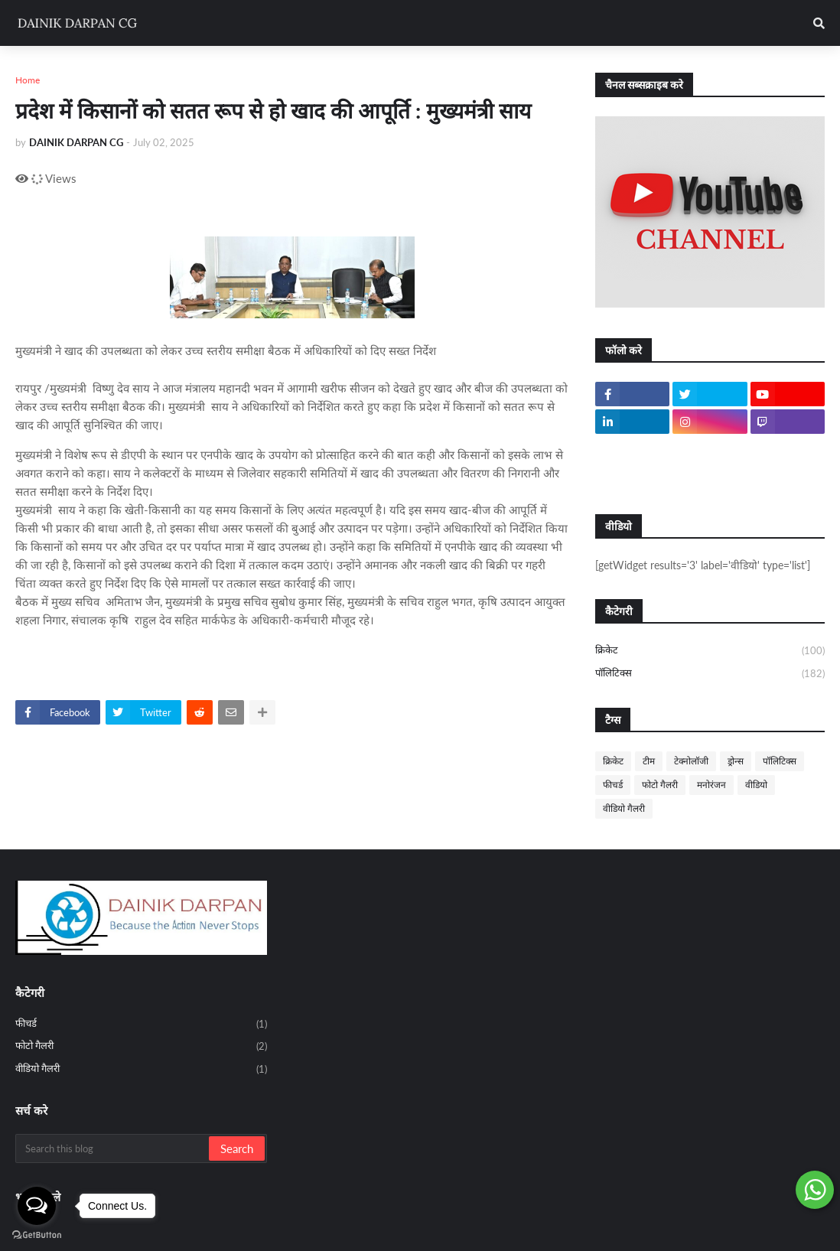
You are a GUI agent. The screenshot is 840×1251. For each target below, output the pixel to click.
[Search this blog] (113, 1148)
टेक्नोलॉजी (691, 761)
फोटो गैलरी (660, 784)
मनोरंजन (711, 784)
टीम (649, 761)
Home (27, 80)
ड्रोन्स (736, 761)
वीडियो (756, 784)
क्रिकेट (710, 651)
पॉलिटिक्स (710, 673)
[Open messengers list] (37, 1206)
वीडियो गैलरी (624, 808)
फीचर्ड (613, 784)
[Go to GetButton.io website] (36, 1235)
